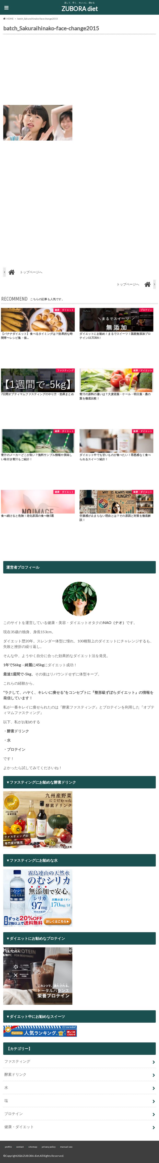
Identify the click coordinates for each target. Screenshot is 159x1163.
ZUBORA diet (80, 8)
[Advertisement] (79, 70)
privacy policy (49, 1146)
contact (20, 1146)
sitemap (32, 1146)
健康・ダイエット (19, 1126)
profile (8, 1146)
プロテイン (13, 1113)
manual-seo (66, 1146)
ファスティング (17, 1061)
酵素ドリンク (15, 1074)
